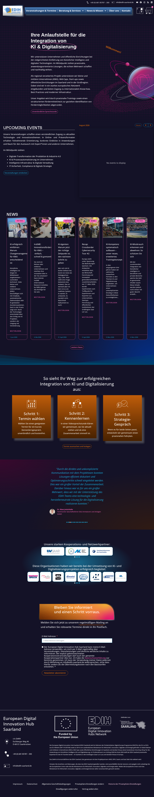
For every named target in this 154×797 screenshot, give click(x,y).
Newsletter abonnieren (55, 673)
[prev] (145, 125)
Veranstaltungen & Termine (41, 10)
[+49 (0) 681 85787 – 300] (87, 2)
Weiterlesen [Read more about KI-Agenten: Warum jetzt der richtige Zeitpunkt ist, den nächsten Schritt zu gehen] (63, 311)
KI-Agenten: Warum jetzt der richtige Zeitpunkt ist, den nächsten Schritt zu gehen (64, 253)
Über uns (114, 10)
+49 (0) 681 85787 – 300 (99, 2)
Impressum (18, 784)
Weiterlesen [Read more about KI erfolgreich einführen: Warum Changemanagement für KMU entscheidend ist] (15, 331)
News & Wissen (96, 11)
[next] (150, 125)
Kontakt (126, 10)
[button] (68, 522)
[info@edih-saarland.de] (113, 2)
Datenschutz (32, 784)
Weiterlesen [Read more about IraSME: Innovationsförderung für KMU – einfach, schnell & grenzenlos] (39, 297)
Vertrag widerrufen (90, 789)
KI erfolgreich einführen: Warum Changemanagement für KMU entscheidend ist (19, 253)
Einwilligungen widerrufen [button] (67, 789)
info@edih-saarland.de (125, 2)
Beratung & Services (71, 11)
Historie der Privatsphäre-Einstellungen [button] (124, 784)
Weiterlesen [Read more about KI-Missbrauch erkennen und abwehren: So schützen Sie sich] (135, 300)
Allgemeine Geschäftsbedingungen (56, 784)
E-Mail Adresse (49, 636)
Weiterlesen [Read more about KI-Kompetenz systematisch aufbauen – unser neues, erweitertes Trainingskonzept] (111, 303)
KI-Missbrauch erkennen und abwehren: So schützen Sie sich (136, 250)
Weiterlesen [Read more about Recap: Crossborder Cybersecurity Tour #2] (87, 317)
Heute (138, 125)
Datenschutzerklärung (95, 658)
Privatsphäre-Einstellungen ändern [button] (89, 784)
